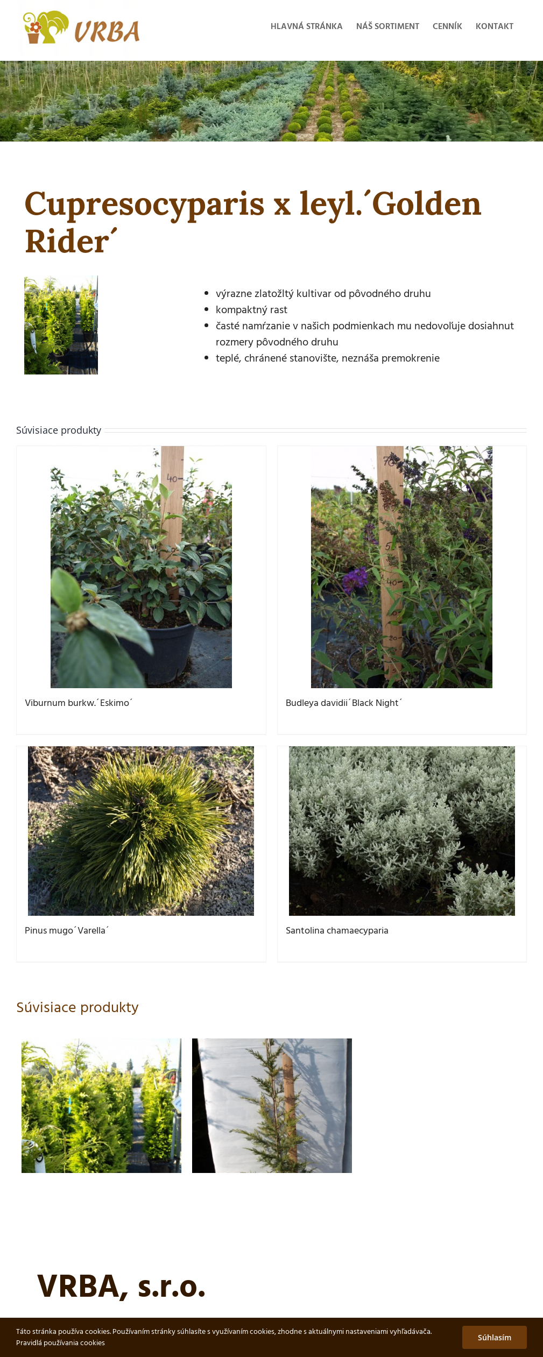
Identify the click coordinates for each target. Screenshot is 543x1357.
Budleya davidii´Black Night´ (344, 703)
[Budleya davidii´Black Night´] (402, 567)
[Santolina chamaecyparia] (402, 831)
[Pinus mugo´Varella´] (141, 831)
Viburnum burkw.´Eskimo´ (79, 703)
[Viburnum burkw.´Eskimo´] (141, 567)
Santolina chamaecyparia (337, 931)
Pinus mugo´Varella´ (67, 931)
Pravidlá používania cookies (60, 1343)
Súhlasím (494, 1337)
